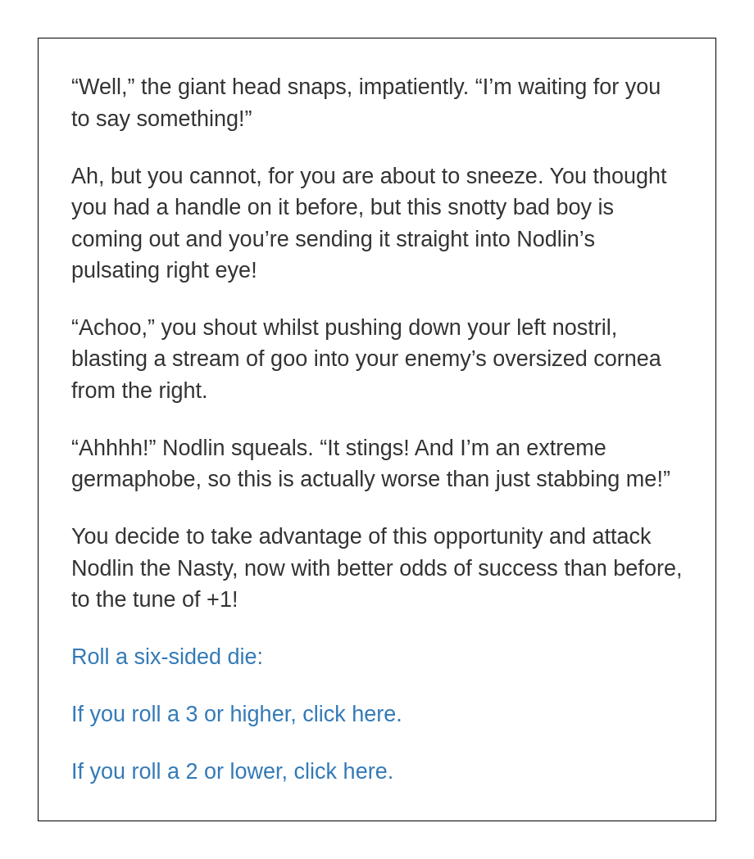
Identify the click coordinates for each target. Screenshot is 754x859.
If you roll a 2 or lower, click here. (232, 771)
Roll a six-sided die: (167, 656)
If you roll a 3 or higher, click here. (236, 714)
